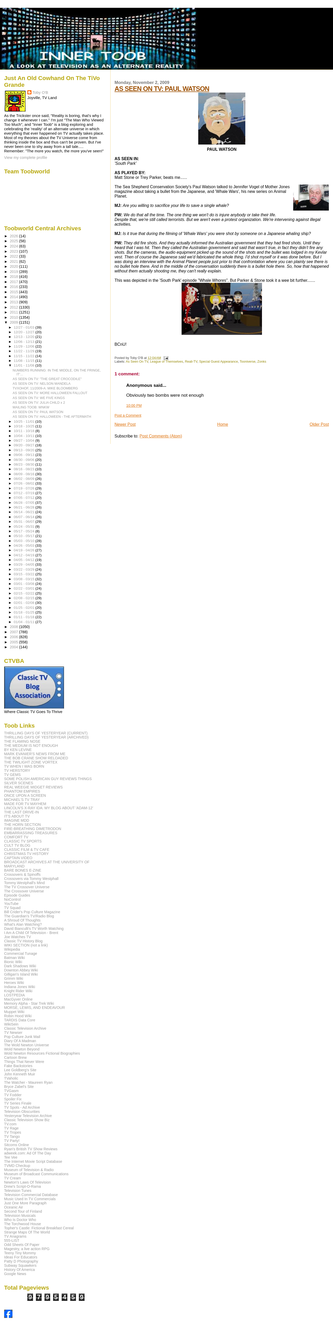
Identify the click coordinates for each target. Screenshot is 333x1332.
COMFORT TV (16, 837)
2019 (14, 272)
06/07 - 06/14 (24, 517)
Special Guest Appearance (218, 361)
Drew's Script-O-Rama (22, 1186)
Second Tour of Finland (23, 1211)
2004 (14, 647)
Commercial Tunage (20, 953)
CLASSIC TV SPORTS (23, 841)
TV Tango (12, 1136)
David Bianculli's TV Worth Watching (34, 928)
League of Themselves (166, 361)
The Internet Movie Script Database (33, 1161)
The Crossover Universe (24, 891)
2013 (14, 302)
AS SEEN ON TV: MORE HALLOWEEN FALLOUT (50, 393)
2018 (14, 277)
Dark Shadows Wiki (20, 966)
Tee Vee (10, 1157)
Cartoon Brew (15, 1057)
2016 (14, 287)
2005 (14, 642)
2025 (14, 241)
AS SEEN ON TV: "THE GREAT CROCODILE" (47, 379)
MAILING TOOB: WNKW (31, 407)
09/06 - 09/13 (24, 455)
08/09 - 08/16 (24, 474)
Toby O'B (40, 92)
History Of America (19, 1270)
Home (222, 424)
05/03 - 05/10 (24, 541)
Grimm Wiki (13, 978)
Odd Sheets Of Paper (22, 1245)
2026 (14, 236)
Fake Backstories (18, 1066)
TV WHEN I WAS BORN (24, 766)
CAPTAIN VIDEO (18, 858)
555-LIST (11, 1240)
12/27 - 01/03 (24, 327)
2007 (14, 632)
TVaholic (11, 1078)
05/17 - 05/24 (24, 531)
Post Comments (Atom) (160, 436)
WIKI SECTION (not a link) (26, 945)
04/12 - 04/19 (24, 555)
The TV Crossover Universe (27, 887)
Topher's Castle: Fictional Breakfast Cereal (39, 1228)
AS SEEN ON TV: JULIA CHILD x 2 (39, 402)
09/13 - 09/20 (24, 450)
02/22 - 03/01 (24, 588)
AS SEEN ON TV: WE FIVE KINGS (39, 398)
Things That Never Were (24, 1062)
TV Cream (12, 1178)
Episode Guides (17, 895)
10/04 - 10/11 (24, 436)
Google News (15, 1274)
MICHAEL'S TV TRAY (22, 800)
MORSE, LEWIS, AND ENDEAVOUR (34, 1007)
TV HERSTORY (17, 770)
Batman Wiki (14, 958)
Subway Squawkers (20, 1265)
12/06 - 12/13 (24, 342)
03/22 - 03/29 (24, 569)
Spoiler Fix (13, 1099)
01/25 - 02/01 (24, 608)
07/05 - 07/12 (24, 498)
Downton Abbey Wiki (21, 970)
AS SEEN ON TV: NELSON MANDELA (42, 384)
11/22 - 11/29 (24, 351)
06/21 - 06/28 (24, 507)
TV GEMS (12, 775)
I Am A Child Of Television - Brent (31, 933)
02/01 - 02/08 (24, 603)
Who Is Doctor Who (20, 1220)
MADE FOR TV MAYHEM (25, 804)
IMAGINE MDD (16, 820)
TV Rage (11, 1128)
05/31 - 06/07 (24, 522)
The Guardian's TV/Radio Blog (29, 916)
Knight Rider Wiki (18, 991)
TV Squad (12, 908)
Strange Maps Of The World (27, 1232)
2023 (14, 251)
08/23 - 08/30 (24, 464)
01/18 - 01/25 (24, 612)
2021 (14, 261)
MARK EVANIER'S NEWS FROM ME (35, 754)
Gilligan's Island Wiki (21, 974)
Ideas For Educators (20, 1257)
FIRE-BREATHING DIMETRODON (32, 829)
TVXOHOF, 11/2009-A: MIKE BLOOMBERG (45, 388)
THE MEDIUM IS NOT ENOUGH (31, 745)
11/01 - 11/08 (24, 365)
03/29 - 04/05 (24, 564)
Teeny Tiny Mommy (20, 1253)
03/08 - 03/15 (24, 579)
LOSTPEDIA (14, 995)
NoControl (12, 899)
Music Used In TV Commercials (30, 1199)
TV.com (10, 1124)
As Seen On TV (137, 361)
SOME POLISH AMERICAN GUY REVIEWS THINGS (48, 779)
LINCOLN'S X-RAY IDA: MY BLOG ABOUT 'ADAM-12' (48, 808)
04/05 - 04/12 (24, 560)
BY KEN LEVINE (18, 750)
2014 (14, 297)
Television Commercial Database (31, 1195)
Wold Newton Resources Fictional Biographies (42, 1053)
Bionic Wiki (13, 962)
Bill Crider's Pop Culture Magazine (32, 912)
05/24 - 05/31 (24, 526)
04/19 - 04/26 (24, 550)
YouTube (11, 904)
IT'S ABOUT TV (17, 816)
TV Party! (12, 1141)
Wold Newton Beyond (22, 1049)
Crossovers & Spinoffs (22, 874)
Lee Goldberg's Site (20, 1070)
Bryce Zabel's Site (19, 1087)
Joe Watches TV (17, 937)
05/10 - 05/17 (24, 536)
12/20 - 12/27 (24, 332)
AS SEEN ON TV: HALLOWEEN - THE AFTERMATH (52, 417)
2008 (14, 627)
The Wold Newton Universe (26, 1045)
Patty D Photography (21, 1261)
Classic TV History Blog (23, 941)
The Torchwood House (22, 1224)
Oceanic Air (13, 1207)
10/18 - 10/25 (24, 426)
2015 (14, 292)
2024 (14, 246)
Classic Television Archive (25, 1028)
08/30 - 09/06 (24, 460)
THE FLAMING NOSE (22, 741)
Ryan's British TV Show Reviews (30, 1149)
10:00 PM (134, 405)
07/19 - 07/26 (24, 488)
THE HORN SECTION (22, 824)
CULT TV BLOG (17, 845)
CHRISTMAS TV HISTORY (26, 854)
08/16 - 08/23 (24, 469)
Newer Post (125, 424)
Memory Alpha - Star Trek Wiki (29, 1003)
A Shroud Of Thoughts (22, 920)
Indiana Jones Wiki (19, 987)
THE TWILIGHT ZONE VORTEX (30, 762)
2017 (14, 282)
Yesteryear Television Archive (28, 1116)
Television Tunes (17, 1191)
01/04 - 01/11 (24, 622)
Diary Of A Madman (20, 1041)
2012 (14, 307)
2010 (14, 317)
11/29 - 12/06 (24, 346)
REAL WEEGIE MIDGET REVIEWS (33, 787)
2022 (14, 256)
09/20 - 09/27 (24, 445)
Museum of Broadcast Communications (36, 1174)
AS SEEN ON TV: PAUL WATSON (161, 88)
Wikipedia (12, 949)
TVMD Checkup (17, 1166)
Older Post (319, 424)
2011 (14, 312)
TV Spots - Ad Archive (22, 1107)
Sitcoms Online (16, 1145)
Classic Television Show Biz (27, 1120)
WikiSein (11, 1024)
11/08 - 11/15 (24, 361)
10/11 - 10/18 (24, 431)
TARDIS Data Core (19, 1020)
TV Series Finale (17, 1103)
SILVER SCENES (18, 783)
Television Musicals (20, 1215)
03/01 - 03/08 (24, 584)
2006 (14, 637)
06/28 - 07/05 (24, 503)
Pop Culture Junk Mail (22, 1037)
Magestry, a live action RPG (27, 1249)
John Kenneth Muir (19, 1074)
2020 (14, 266)
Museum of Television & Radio (29, 1170)
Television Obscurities (22, 1111)
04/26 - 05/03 (24, 545)
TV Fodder (13, 1095)
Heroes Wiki (14, 983)
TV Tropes (12, 1132)
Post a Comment (127, 415)
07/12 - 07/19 (24, 493)
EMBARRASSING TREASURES (30, 833)
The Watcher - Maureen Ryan (28, 1082)
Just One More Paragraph (25, 1203)
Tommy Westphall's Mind (24, 883)
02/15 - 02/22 (24, 593)
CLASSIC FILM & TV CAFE (26, 849)
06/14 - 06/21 (24, 512)
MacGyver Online (18, 999)
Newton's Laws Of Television (27, 1182)
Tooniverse (247, 361)
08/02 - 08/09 (24, 479)
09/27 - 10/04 (24, 440)
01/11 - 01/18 (24, 617)
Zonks (261, 361)
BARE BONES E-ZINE (22, 870)
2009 (14, 322)
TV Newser (13, 1032)
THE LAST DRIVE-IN (21, 812)
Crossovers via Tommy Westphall (31, 879)
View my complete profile (25, 157)
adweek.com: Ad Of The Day (27, 1153)
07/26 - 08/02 (24, 483)
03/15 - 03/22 (24, 574)
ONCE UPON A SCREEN (25, 795)
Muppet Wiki (14, 1012)
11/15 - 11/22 (24, 356)
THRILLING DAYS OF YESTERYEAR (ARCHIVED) (46, 737)
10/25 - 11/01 (24, 421)
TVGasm (11, 1091)
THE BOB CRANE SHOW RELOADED (36, 758)
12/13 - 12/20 (24, 337)
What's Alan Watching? (23, 924)
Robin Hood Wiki (18, 1016)
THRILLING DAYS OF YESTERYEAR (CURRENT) (46, 733)
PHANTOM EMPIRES (22, 791)
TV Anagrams (15, 1236)
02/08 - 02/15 (24, 598)
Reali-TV (191, 361)
